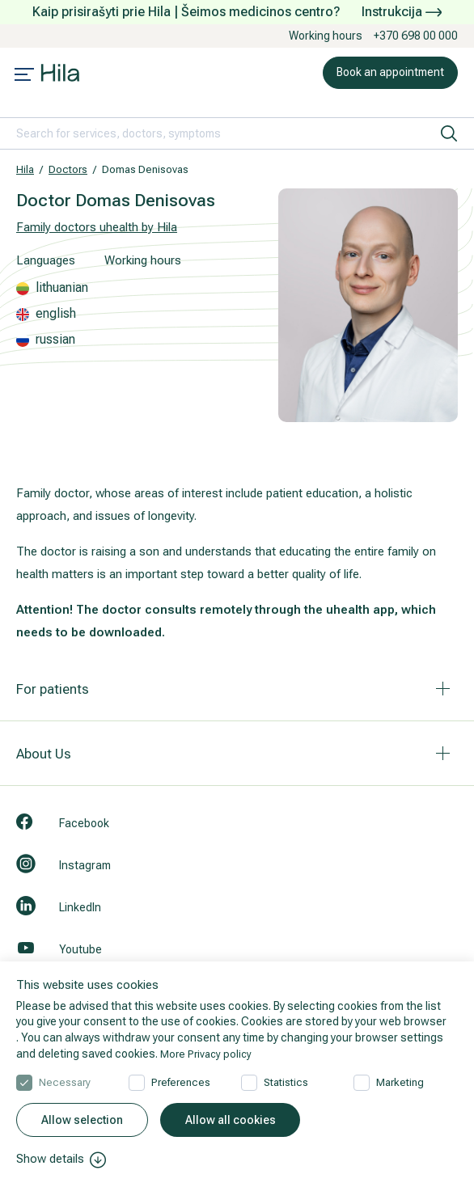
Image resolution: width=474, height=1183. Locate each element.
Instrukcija (402, 11)
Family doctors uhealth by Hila (96, 227)
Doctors (68, 169)
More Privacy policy (208, 1051)
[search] (449, 133)
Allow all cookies (230, 1119)
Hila (25, 169)
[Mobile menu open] (24, 76)
